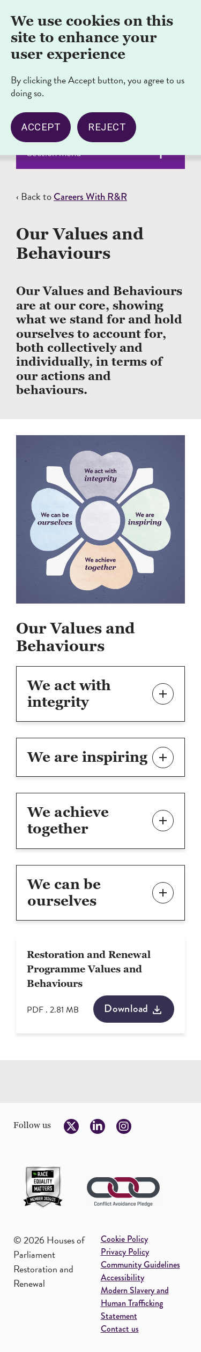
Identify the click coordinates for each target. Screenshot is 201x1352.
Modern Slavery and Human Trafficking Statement (135, 1303)
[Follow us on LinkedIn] (97, 1126)
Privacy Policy (125, 1252)
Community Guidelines (140, 1264)
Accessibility (122, 1277)
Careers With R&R (90, 196)
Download (126, 1008)
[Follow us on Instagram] (123, 1126)
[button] (100, 694)
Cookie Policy (124, 1239)
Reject (106, 124)
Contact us (120, 1329)
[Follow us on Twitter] (71, 1126)
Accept (40, 124)
